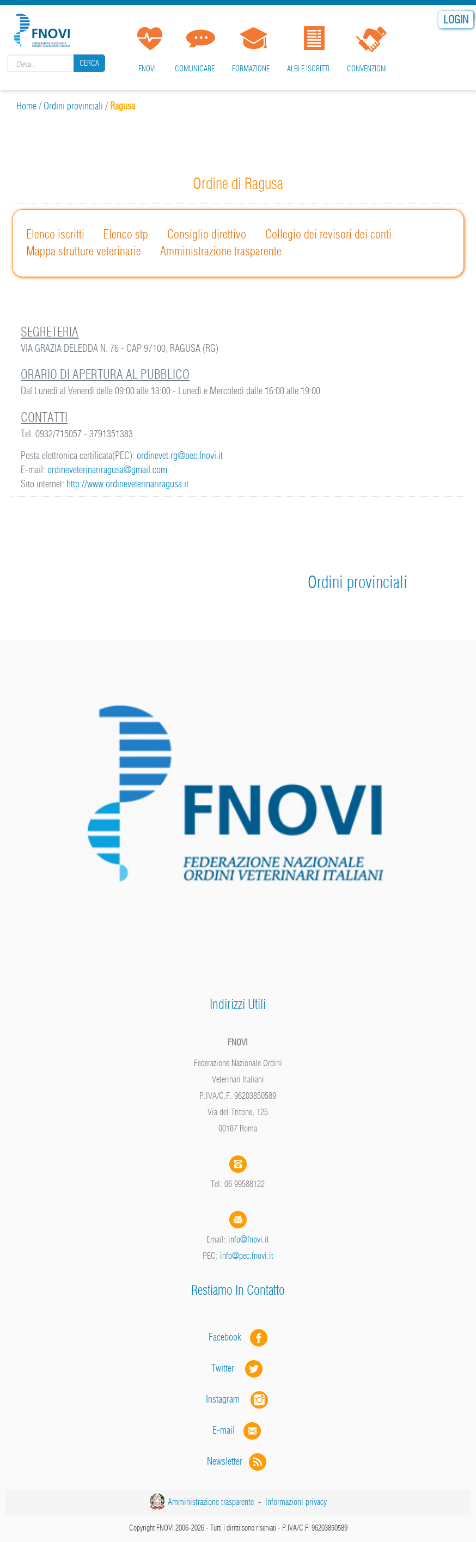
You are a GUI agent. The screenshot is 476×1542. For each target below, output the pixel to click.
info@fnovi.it (248, 1239)
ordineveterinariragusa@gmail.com (107, 469)
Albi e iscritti (308, 69)
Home (26, 106)
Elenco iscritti (55, 234)
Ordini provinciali (73, 106)
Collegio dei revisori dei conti (328, 234)
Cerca (89, 63)
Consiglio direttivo (206, 234)
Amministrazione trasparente (221, 251)
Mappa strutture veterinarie (83, 251)
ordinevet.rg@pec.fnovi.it (180, 455)
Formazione (251, 69)
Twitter (238, 1368)
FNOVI (147, 69)
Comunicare (195, 69)
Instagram (238, 1399)
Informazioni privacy (296, 1501)
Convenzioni (367, 69)
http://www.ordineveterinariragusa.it (127, 484)
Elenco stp (125, 234)
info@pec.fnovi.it (246, 1255)
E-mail (223, 1430)
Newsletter (237, 1461)
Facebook (228, 1337)
